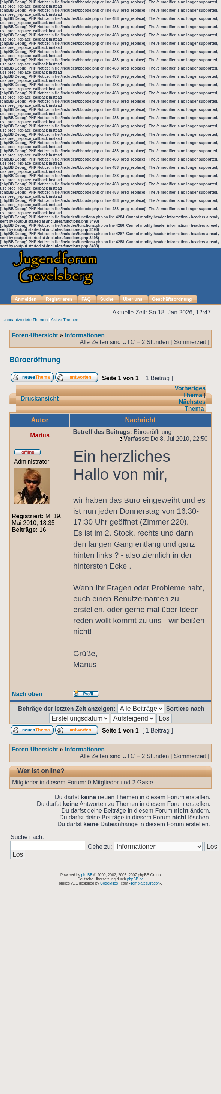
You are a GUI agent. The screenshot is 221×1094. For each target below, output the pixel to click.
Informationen (85, 335)
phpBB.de (135, 879)
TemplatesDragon (145, 883)
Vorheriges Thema (190, 391)
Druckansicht (40, 398)
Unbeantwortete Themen (25, 319)
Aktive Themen (64, 319)
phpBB (86, 875)
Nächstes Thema (192, 405)
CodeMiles (109, 883)
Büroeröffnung (34, 359)
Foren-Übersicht (35, 335)
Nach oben (27, 694)
